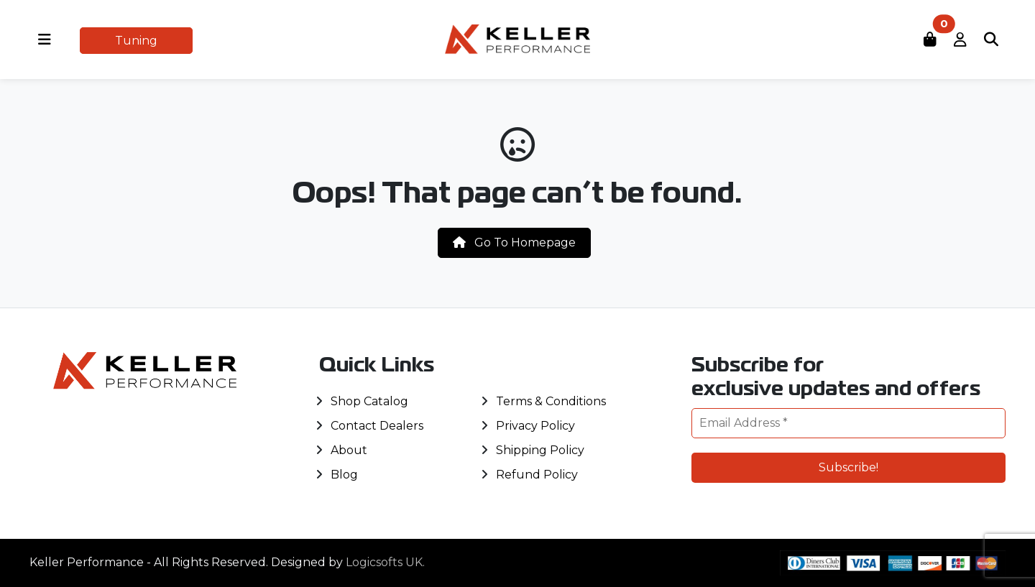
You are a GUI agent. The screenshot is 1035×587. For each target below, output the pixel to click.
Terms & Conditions (551, 401)
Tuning (136, 40)
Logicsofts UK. (385, 562)
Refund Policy (537, 474)
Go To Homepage (514, 242)
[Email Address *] (848, 423)
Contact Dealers (377, 426)
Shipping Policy (540, 450)
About (349, 450)
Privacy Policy (535, 426)
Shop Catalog (369, 401)
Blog (344, 474)
